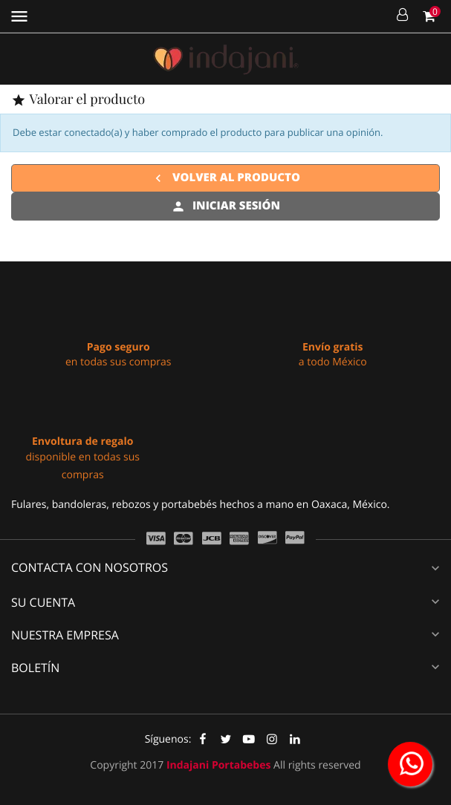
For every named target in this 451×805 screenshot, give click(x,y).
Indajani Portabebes (218, 765)
